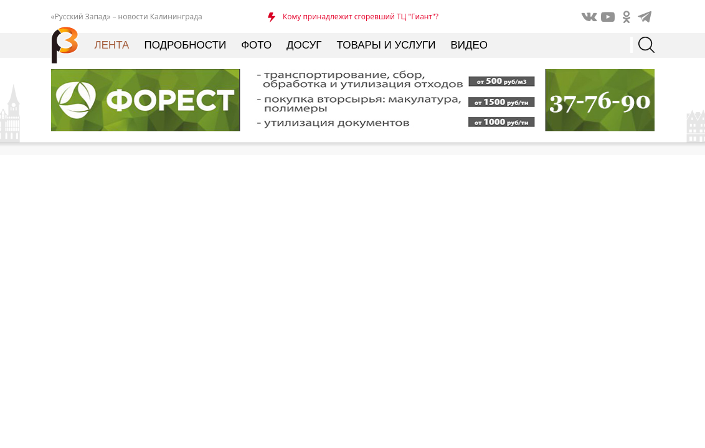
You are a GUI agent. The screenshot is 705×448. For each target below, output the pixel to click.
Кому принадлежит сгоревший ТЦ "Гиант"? (360, 16)
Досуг (303, 45)
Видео (469, 45)
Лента (112, 45)
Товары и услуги (386, 45)
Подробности (185, 45)
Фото (256, 45)
